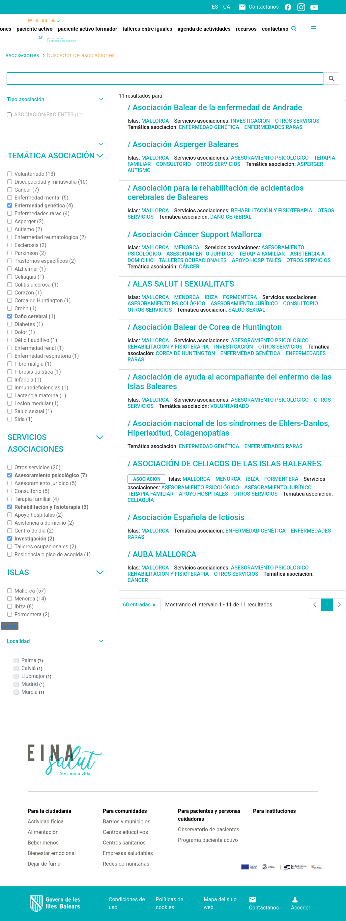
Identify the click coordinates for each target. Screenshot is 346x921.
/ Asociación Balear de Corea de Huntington (205, 327)
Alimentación (43, 832)
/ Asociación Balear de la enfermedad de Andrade (215, 107)
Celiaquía (141, 500)
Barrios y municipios (126, 821)
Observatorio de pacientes (208, 829)
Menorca (187, 247)
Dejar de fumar (45, 864)
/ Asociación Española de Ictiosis (186, 517)
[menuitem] (34, 29)
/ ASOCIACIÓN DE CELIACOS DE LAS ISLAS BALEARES (224, 463)
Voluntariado (229, 406)
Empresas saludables (128, 853)
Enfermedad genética (209, 127)
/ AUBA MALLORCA (162, 554)
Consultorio (173, 164)
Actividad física (46, 821)
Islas (56, 572)
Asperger (310, 164)
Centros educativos (125, 832)
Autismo (139, 170)
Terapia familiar (262, 254)
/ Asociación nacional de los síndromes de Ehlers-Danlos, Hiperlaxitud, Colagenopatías (229, 428)
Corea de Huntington (185, 353)
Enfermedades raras (274, 127)
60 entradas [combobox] (142, 605)
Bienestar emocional (52, 853)
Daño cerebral (230, 217)
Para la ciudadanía (49, 811)
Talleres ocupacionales (193, 260)
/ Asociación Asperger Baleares (183, 144)
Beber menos (43, 843)
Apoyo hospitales (256, 260)
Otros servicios (297, 121)
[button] (54, 99)
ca (226, 7)
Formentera (240, 297)
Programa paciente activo (208, 840)
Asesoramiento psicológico (270, 158)
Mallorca (155, 121)
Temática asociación (56, 156)
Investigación (250, 121)
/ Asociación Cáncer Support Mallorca (195, 234)
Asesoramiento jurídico (200, 254)
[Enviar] (331, 78)
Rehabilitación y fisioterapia (271, 210)
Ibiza (211, 297)
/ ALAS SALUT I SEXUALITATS (181, 284)
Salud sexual (246, 310)
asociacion (146, 479)
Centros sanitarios (124, 843)
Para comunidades (125, 811)
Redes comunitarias (126, 864)
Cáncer (189, 266)
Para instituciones (274, 811)
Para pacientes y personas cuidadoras (209, 815)
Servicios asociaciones (56, 443)
